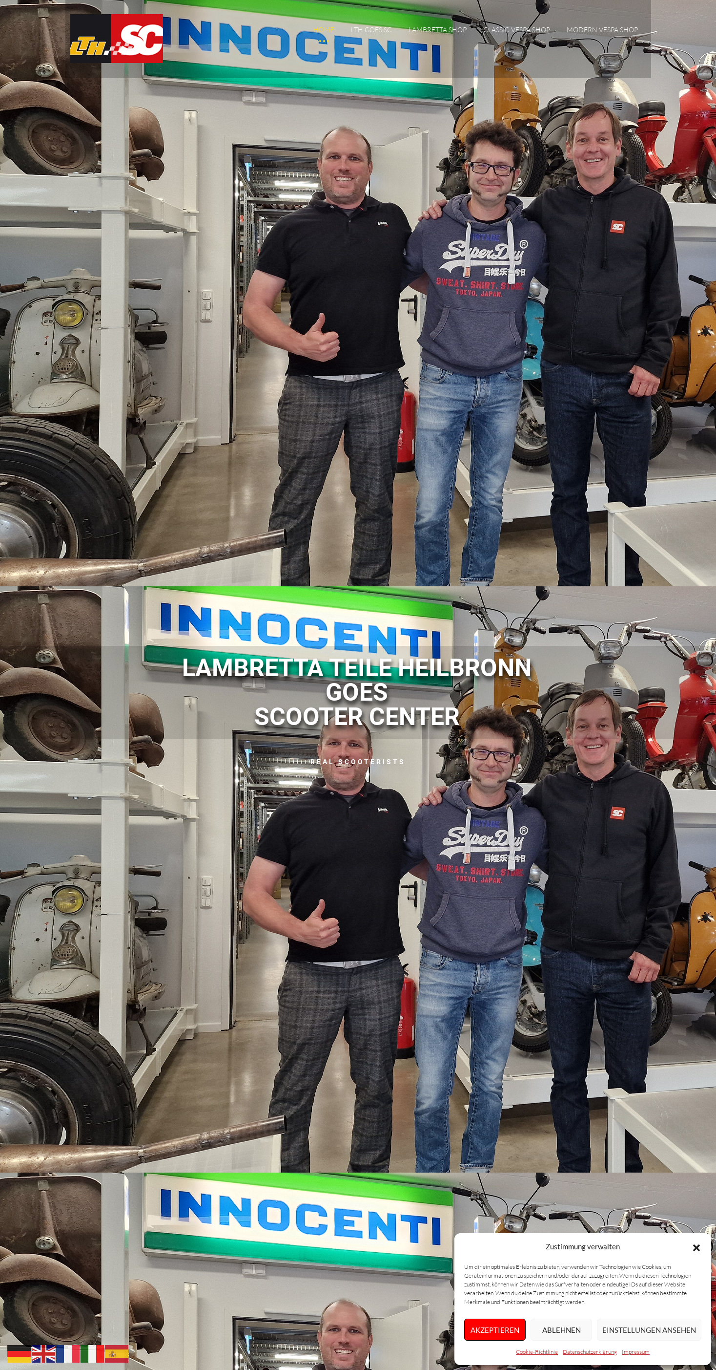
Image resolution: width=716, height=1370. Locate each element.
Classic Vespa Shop (516, 31)
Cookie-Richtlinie (537, 1351)
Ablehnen (561, 1330)
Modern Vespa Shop (602, 31)
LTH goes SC (371, 31)
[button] (696, 1247)
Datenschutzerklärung (590, 1351)
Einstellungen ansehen (649, 1330)
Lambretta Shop (438, 31)
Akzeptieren (495, 1330)
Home (323, 31)
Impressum (636, 1351)
